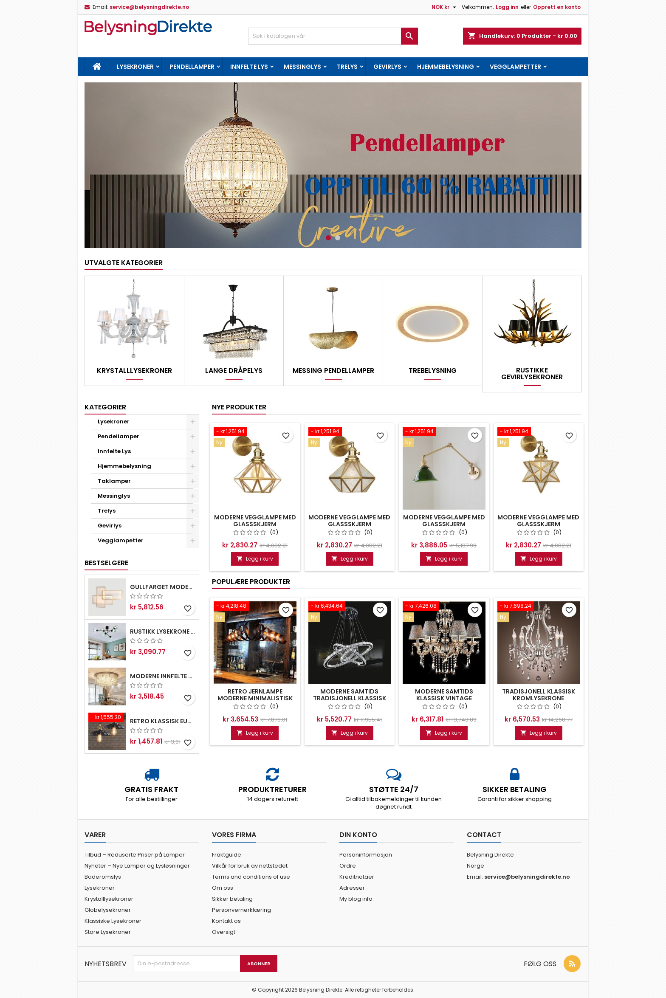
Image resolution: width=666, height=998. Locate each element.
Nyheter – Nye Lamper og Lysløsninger (137, 866)
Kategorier (105, 407)
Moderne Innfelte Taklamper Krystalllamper (162, 676)
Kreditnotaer (356, 877)
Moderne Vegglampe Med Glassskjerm (255, 520)
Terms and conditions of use (251, 877)
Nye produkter (239, 407)
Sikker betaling (232, 899)
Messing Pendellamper (333, 370)
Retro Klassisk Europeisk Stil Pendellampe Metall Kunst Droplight (162, 721)
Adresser (352, 888)
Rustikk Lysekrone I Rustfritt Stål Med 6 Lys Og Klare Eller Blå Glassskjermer (162, 631)
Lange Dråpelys (233, 370)
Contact (484, 835)
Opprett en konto (557, 7)
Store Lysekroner (108, 932)
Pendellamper (191, 66)
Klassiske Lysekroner (113, 921)
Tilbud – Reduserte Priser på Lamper (135, 855)
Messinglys (302, 66)
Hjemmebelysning (445, 66)
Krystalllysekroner (134, 370)
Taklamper (114, 481)
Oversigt (223, 932)
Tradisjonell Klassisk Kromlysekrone (538, 694)
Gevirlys (387, 66)
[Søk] (333, 36)
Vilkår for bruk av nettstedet (250, 866)
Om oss (222, 888)
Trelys (347, 66)
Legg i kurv (255, 558)
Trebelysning (433, 370)
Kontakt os (226, 921)
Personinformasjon (365, 855)
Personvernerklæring (241, 910)
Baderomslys (103, 877)
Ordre (347, 866)
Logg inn (507, 7)
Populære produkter (251, 581)
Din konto (358, 835)
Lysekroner (135, 66)
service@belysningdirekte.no (149, 7)
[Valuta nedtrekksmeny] (445, 7)
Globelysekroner (108, 910)
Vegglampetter (515, 66)
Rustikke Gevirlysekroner (532, 374)
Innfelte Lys (249, 66)
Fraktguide (226, 855)
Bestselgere (106, 563)
